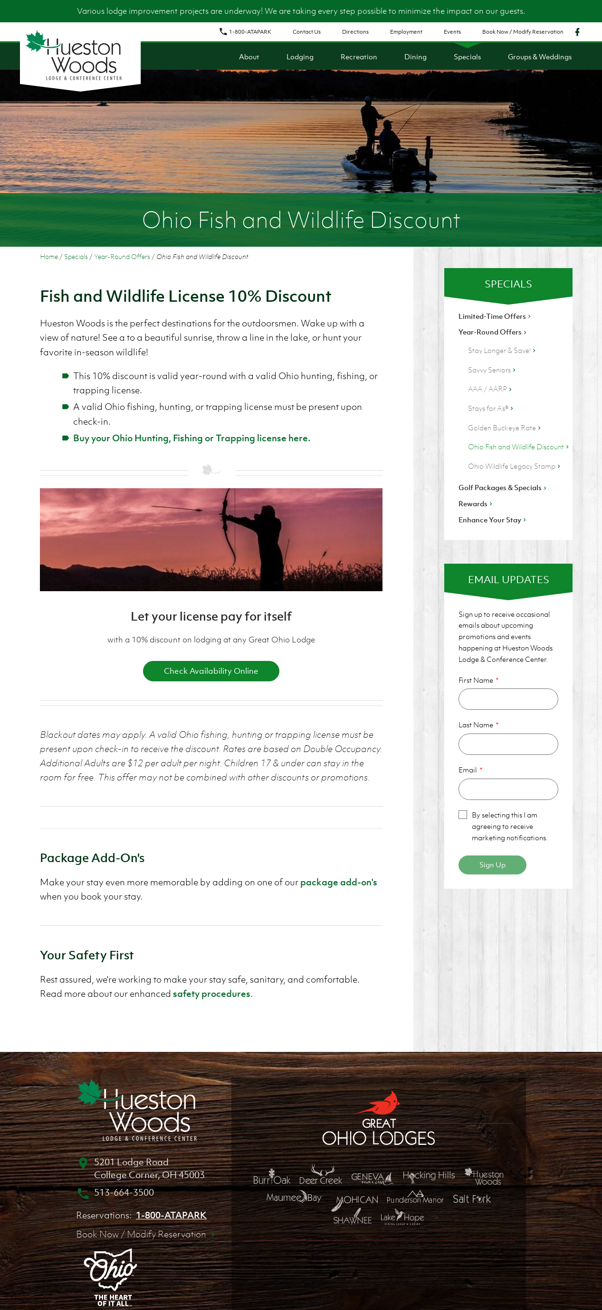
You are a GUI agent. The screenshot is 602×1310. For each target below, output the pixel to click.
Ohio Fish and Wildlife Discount (519, 446)
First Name (476, 680)
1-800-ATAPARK (245, 32)
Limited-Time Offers (496, 316)
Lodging (300, 56)
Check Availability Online (211, 671)
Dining (415, 56)
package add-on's (338, 882)
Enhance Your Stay (493, 519)
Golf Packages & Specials (503, 487)
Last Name (476, 724)
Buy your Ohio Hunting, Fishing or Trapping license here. (191, 438)
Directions (355, 32)
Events (452, 32)
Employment (406, 32)
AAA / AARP (491, 388)
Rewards (476, 503)
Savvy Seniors (492, 369)
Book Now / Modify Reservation (523, 32)
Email (468, 769)
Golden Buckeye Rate (505, 427)
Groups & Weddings (540, 56)
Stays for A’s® (491, 408)
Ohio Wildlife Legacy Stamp (515, 466)
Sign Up (492, 864)
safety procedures (211, 993)
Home (49, 256)
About (249, 56)
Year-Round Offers (122, 256)
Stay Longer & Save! (502, 350)
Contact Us (307, 32)
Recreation (359, 56)
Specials (467, 56)
